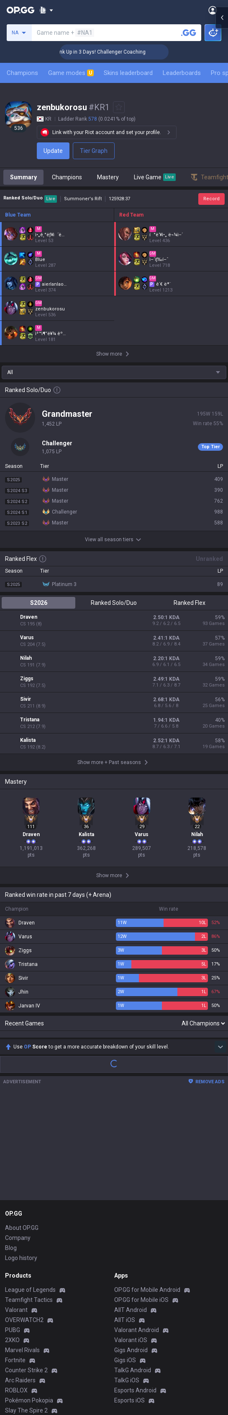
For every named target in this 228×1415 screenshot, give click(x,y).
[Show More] (46, 10)
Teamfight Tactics (29, 1203)
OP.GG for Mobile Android (147, 1193)
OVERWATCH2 (24, 1223)
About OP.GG (21, 1131)
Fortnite (15, 1263)
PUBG (12, 1233)
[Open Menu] (212, 10)
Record (211, 198)
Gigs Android (131, 1253)
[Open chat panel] (221, 151)
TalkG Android (132, 1273)
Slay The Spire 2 (26, 1313)
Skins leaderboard (128, 73)
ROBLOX (16, 1293)
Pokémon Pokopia (29, 1303)
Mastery (108, 177)
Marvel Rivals (22, 1253)
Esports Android (135, 1293)
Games (14, 1364)
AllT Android (130, 1213)
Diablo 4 (15, 1343)
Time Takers (21, 1323)
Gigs (10, 1404)
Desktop (16, 1353)
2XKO (12, 1243)
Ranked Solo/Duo (114, 602)
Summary (23, 177)
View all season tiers (114, 539)
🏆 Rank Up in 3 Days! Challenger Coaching (116, 52)
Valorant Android (136, 1233)
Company (18, 1141)
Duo (10, 1374)
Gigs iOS (125, 1263)
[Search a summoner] (188, 32)
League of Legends (30, 1193)
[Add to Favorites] (119, 107)
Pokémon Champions (33, 1333)
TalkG (12, 1384)
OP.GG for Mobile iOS (141, 1203)
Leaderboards (182, 73)
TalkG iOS (126, 1283)
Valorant (16, 1213)
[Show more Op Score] (220, 950)
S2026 (38, 602)
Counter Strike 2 (26, 1273)
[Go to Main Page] (20, 10)
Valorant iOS (130, 1243)
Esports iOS (129, 1303)
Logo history (21, 1161)
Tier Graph (94, 150)
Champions (22, 73)
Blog (11, 1151)
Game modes (71, 73)
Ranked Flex (189, 602)
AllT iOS (124, 1223)
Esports (15, 1394)
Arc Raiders (20, 1283)
